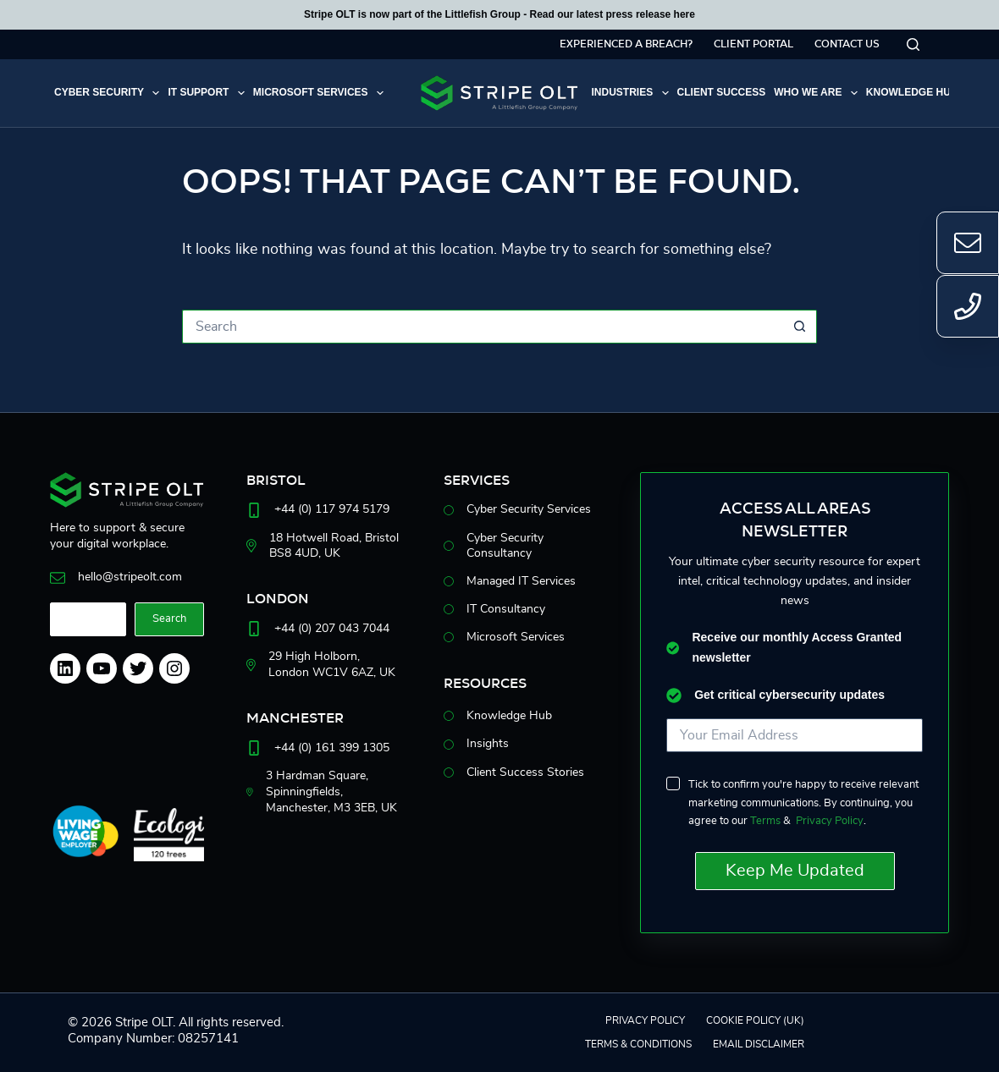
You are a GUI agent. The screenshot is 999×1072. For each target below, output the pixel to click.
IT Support (208, 93)
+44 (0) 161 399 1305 (331, 748)
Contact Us (847, 44)
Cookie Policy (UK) (755, 1020)
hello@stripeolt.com (130, 577)
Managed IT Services (521, 581)
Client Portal (753, 44)
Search (169, 618)
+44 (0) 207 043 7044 (331, 629)
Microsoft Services (320, 93)
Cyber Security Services (528, 509)
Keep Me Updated (795, 870)
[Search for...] (482, 327)
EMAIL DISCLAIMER (758, 1044)
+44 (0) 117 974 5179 (331, 509)
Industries (631, 93)
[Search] (913, 44)
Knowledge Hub (922, 93)
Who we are (818, 93)
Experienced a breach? (626, 44)
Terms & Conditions (638, 1044)
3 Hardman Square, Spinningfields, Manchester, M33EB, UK (331, 791)
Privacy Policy (830, 821)
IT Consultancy (505, 609)
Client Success (721, 92)
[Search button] (800, 327)
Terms (765, 821)
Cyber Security (108, 93)
